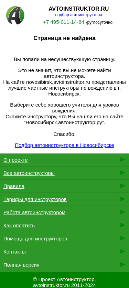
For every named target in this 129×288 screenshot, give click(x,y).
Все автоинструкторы (29, 173)
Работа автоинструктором (34, 212)
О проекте (15, 160)
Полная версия (21, 265)
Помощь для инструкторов (35, 238)
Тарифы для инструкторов (35, 199)
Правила (13, 186)
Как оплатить (19, 225)
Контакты (14, 252)
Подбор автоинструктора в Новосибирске (64, 145)
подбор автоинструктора (78, 14)
